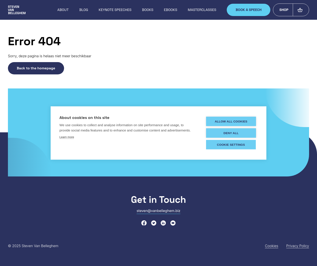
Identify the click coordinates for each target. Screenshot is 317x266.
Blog (83, 9)
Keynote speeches (115, 9)
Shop (283, 9)
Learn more (66, 136)
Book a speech (249, 9)
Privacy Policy (297, 246)
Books (147, 9)
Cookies (271, 246)
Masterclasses (202, 9)
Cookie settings (231, 144)
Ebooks (170, 9)
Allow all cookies (231, 121)
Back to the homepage (36, 68)
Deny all (230, 133)
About (62, 9)
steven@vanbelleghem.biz (159, 210)
